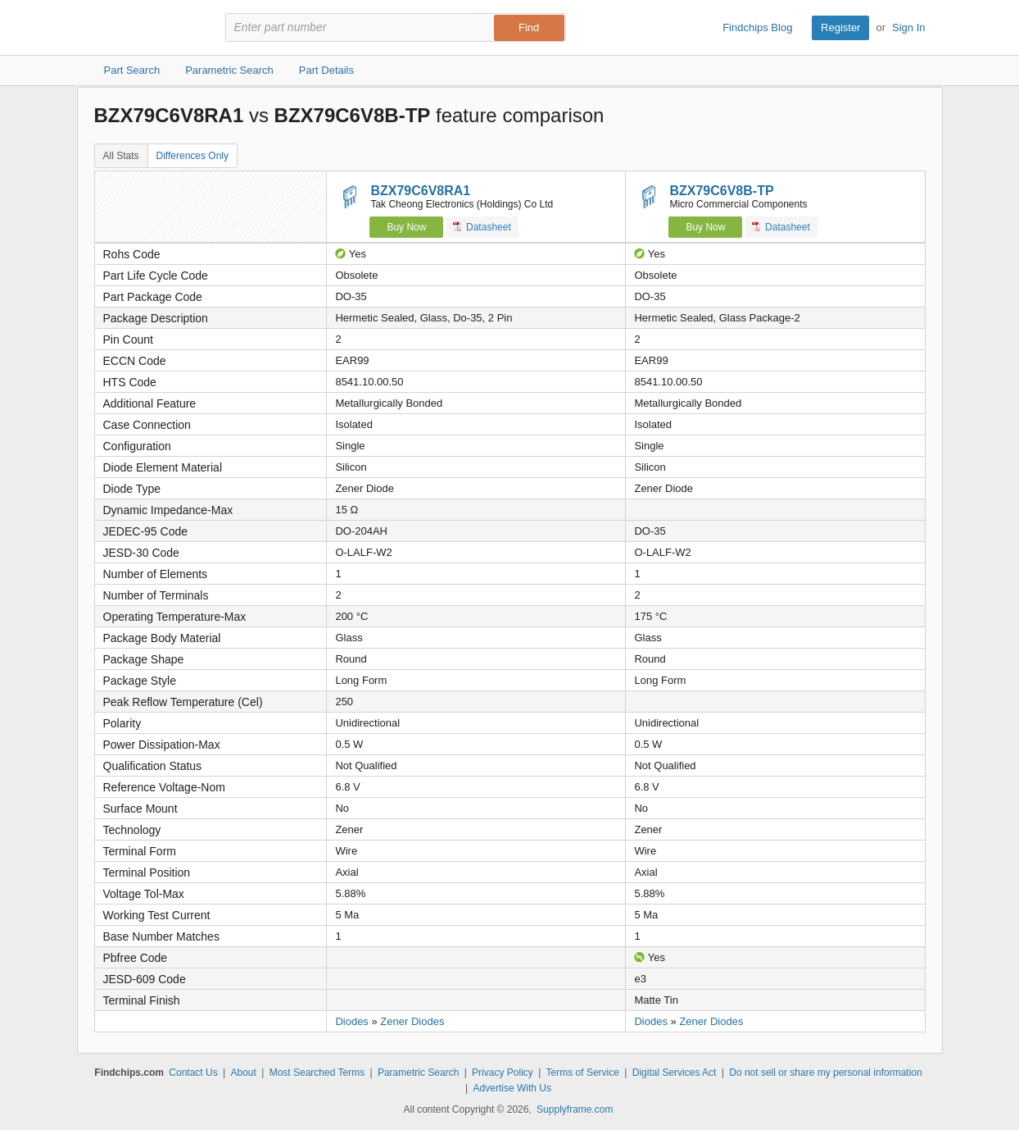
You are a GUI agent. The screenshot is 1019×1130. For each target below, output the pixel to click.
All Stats (121, 156)
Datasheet (482, 227)
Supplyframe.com (575, 1109)
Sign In (908, 27)
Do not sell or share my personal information (825, 1072)
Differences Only (192, 156)
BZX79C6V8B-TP (721, 191)
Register (840, 27)
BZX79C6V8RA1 (420, 191)
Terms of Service (582, 1072)
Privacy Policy (502, 1072)
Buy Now (406, 227)
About (243, 1072)
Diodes (351, 1021)
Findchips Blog (757, 27)
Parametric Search (418, 1072)
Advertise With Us (512, 1088)
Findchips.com (147, 28)
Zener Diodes (412, 1021)
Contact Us (193, 1072)
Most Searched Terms (317, 1072)
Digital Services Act (674, 1072)
